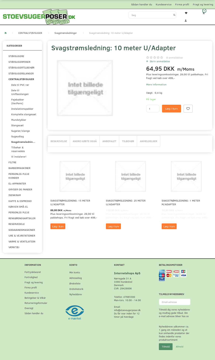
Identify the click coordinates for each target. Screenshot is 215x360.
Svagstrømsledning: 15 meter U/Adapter (70, 202)
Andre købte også (85, 141)
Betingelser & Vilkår (35, 297)
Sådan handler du (141, 4)
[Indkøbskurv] (206, 13)
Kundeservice (163, 4)
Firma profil (182, 4)
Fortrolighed (31, 277)
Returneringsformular (36, 302)
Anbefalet (109, 141)
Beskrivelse (59, 141)
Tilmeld (166, 346)
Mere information (156, 84)
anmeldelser (174, 57)
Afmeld (179, 346)
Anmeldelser (148, 141)
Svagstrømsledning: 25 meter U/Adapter (125, 202)
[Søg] (174, 15)
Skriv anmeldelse (159, 61)
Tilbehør (128, 141)
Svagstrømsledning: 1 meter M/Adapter (181, 202)
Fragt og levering (203, 4)
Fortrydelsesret (33, 271)
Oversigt (29, 308)
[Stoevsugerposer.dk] (39, 16)
